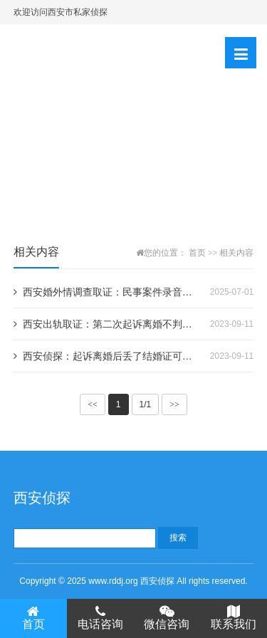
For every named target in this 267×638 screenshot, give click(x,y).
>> (174, 404)
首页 (197, 253)
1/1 (146, 404)
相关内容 (236, 253)
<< (93, 404)
